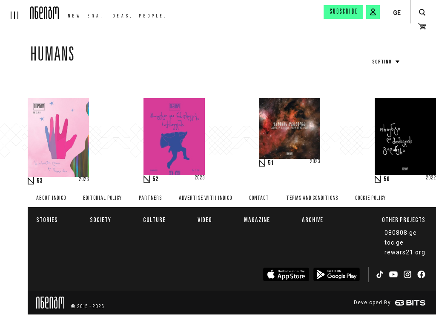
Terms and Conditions (312, 198)
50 (387, 179)
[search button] (422, 12)
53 (40, 181)
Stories (47, 220)
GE (397, 12)
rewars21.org (404, 252)
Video (205, 220)
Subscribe (344, 12)
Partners (150, 198)
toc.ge (394, 242)
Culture (154, 220)
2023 (84, 180)
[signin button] (373, 12)
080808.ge (400, 232)
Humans (52, 56)
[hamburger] (15, 9)
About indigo (51, 198)
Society (100, 220)
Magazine (257, 220)
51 (271, 163)
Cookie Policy (370, 198)
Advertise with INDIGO (205, 198)
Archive (312, 220)
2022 (431, 178)
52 (155, 179)
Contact (259, 198)
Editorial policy (102, 198)
